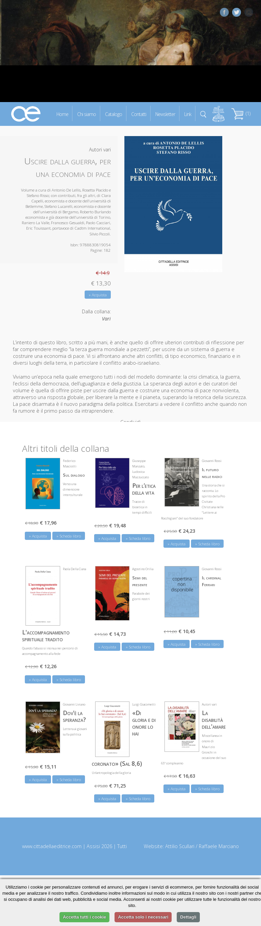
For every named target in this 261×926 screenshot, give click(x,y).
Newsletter (165, 114)
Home (62, 114)
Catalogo (113, 114)
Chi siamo (86, 114)
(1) (240, 113)
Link (187, 114)
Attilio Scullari (179, 841)
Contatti (138, 114)
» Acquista (98, 294)
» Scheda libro (68, 531)
